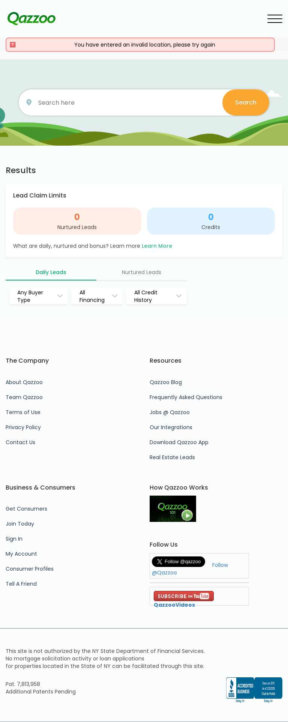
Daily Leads (51, 272)
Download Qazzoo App (179, 442)
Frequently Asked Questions (186, 397)
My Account (21, 554)
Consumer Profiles (30, 569)
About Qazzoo (24, 382)
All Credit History (146, 296)
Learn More (157, 246)
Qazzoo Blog (166, 382)
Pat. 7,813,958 (23, 684)
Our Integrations (171, 427)
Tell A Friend (21, 584)
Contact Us (20, 442)
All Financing (92, 296)
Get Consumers (26, 508)
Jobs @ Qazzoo (170, 412)
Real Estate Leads (172, 457)
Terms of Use (23, 412)
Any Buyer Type (30, 296)
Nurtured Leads (77, 227)
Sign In (14, 539)
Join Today (20, 524)
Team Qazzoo (24, 397)
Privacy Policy (23, 427)
